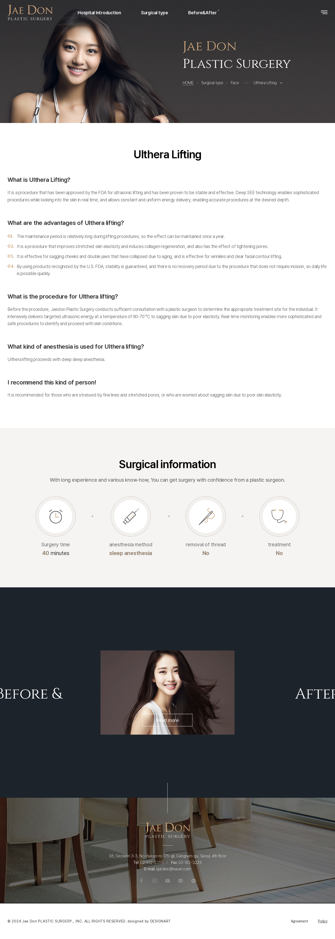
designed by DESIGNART (149, 921)
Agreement (299, 921)
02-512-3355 (151, 884)
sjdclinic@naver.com (173, 891)
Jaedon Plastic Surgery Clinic (30, 12)
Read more (167, 764)
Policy (322, 921)
